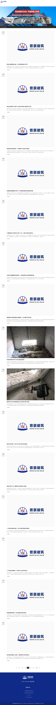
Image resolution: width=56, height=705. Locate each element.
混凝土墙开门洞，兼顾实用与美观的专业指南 (16, 486)
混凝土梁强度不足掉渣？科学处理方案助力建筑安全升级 (19, 106)
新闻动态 (4, 27)
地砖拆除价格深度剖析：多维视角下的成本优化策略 (18, 148)
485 (36, 667)
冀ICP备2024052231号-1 (32, 703)
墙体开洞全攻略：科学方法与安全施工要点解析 (17, 444)
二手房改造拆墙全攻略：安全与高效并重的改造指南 (18, 528)
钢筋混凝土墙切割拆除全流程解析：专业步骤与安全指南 (19, 317)
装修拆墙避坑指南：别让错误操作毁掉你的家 (16, 612)
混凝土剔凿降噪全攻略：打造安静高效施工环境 (17, 64)
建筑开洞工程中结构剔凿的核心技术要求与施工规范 (18, 401)
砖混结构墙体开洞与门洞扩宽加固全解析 (15, 359)
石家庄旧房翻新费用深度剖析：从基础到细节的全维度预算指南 (20, 275)
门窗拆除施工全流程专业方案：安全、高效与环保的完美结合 (20, 233)
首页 (2, 27)
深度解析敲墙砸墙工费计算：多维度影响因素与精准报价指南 (20, 190)
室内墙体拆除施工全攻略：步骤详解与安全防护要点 (18, 654)
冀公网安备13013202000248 (40, 703)
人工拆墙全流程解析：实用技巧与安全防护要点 (17, 570)
